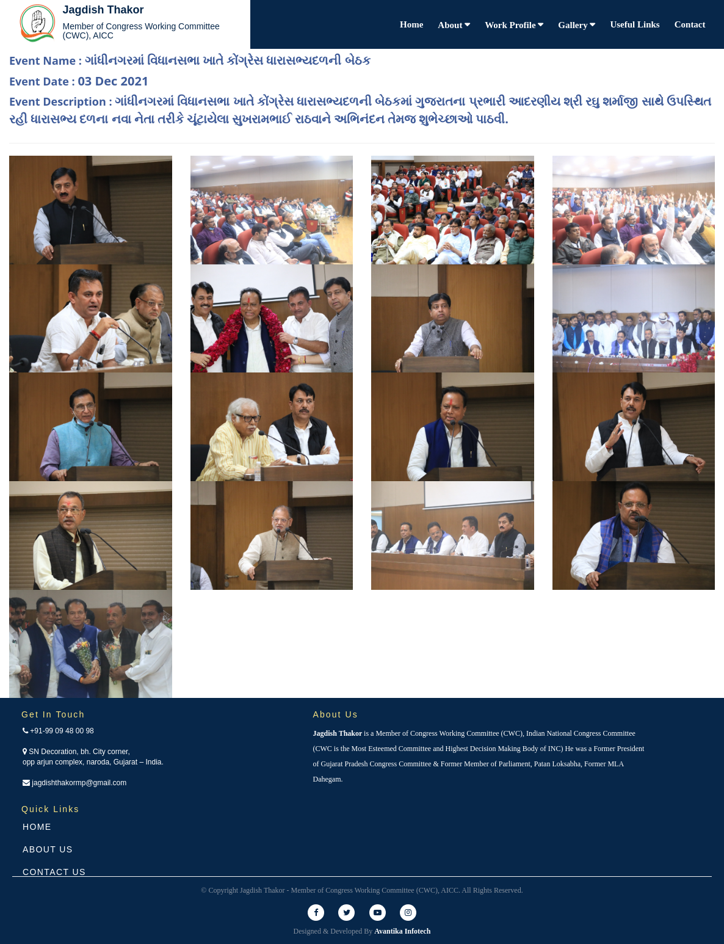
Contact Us (54, 872)
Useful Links (634, 24)
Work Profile (511, 25)
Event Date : (78, 81)
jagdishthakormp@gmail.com (74, 783)
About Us (48, 849)
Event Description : (360, 110)
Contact (690, 24)
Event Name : (190, 60)
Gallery (574, 25)
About (451, 25)
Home (411, 24)
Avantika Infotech (402, 931)
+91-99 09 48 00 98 (58, 731)
